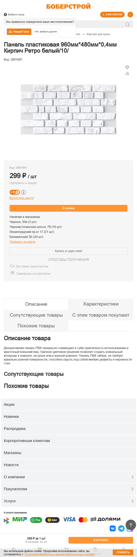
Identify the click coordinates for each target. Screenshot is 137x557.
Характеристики (101, 303)
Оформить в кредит (23, 183)
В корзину (68, 208)
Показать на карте (22, 241)
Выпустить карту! (22, 198)
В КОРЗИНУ (100, 540)
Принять (123, 552)
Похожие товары (36, 325)
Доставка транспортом (32, 266)
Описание (36, 304)
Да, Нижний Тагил (19, 31)
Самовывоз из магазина (33, 273)
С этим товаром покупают (100, 315)
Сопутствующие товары (36, 315)
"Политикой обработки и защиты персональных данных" (59, 554)
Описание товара (27, 338)
